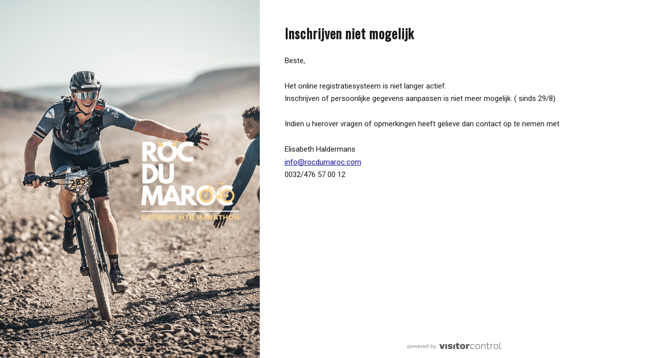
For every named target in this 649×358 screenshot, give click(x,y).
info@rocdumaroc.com (323, 162)
